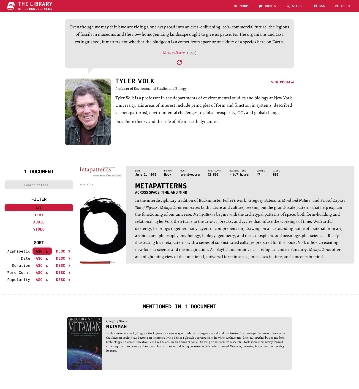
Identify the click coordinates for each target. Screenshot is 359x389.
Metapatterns (174, 54)
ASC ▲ (42, 260)
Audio (39, 223)
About (342, 6)
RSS (319, 6)
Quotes (267, 6)
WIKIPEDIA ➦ (282, 84)
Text (39, 216)
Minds (241, 6)
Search (295, 6)
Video (39, 231)
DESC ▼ (63, 252)
